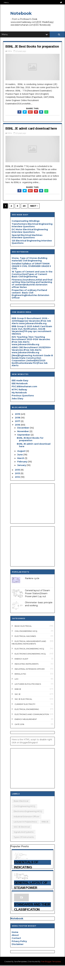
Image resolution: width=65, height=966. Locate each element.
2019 (18, 414)
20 (24, 206)
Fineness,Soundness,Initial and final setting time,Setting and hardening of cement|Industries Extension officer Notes (32, 284)
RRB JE (18, 690)
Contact (16, 939)
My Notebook (19, 393)
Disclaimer (17, 945)
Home (15, 933)
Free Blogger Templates (51, 962)
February (22, 462)
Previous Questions (23, 396)
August (21, 451)
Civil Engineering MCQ (26, 632)
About (15, 936)
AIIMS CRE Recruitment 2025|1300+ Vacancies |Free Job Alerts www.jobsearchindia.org (31, 351)
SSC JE (18, 695)
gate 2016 (19, 725)
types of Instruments (24, 838)
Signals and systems (23, 833)
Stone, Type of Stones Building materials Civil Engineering (29, 260)
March (21, 459)
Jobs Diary (17, 399)
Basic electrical (23, 627)
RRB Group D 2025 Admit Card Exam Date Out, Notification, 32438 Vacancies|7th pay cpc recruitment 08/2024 (32, 331)
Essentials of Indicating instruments (26, 868)
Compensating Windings (26, 221)
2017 (18, 422)
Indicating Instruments (26, 664)
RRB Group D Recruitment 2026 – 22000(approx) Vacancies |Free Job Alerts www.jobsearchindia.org (31, 321)
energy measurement (26, 720)
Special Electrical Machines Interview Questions (27, 237)
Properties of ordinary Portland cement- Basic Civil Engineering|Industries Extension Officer (30, 295)
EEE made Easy (20, 381)
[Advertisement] (32, 504)
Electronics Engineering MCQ (30, 654)
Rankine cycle (32, 579)
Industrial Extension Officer (30, 670)
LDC (16, 680)
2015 (18, 470)
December (23, 428)
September (24, 435)
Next (34, 206)
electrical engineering (27, 710)
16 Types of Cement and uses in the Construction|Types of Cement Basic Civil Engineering (32, 275)
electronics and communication (32, 715)
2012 (18, 477)
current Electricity (25, 705)
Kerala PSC (20, 675)
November (23, 432)
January (22, 466)
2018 (18, 418)
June (20, 455)
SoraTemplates (20, 962)
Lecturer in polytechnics (28, 685)
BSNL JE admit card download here (31, 129)
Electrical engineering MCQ (29, 649)
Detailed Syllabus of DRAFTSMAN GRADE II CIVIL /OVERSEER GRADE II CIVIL (31, 267)
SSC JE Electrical (23, 700)
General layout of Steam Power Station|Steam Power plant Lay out (37, 594)
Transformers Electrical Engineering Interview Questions (32, 226)
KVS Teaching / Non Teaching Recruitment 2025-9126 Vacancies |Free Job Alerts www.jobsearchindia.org (31, 341)
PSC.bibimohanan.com (24, 387)
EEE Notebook (20, 384)
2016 (18, 425)
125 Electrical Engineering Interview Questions (32, 242)
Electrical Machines (25, 637)
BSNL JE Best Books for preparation (32, 46)
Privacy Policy (19, 942)
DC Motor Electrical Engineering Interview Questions (30, 231)
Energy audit (21, 659)
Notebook (21, 13)
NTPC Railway (19, 390)
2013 (18, 474)
